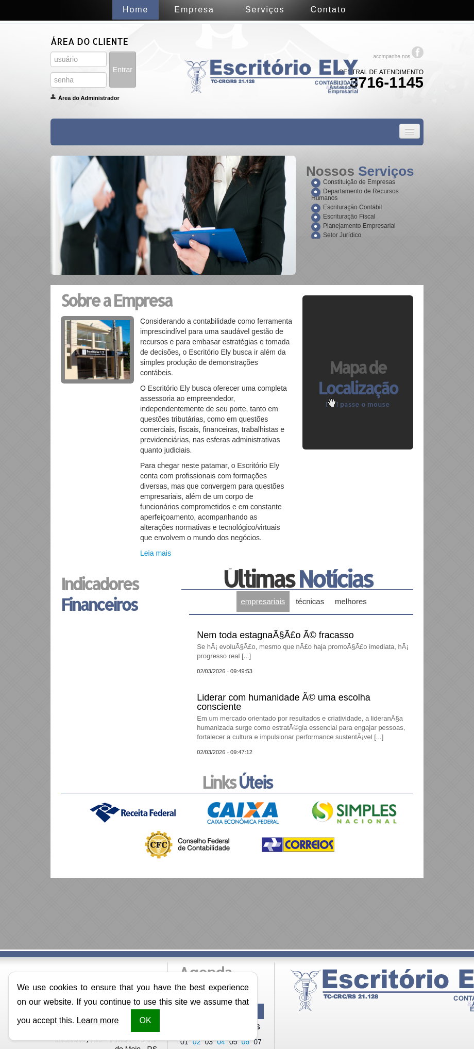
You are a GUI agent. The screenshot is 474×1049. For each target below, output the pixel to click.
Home (135, 9)
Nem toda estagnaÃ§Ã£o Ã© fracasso (303, 645)
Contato (328, 9)
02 (197, 1042)
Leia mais (155, 553)
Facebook (418, 52)
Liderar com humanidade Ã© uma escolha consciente (303, 717)
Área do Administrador (89, 98)
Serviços (265, 9)
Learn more (98, 1020)
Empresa (194, 9)
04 (221, 1042)
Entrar (122, 69)
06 (246, 1042)
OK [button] (145, 1020)
